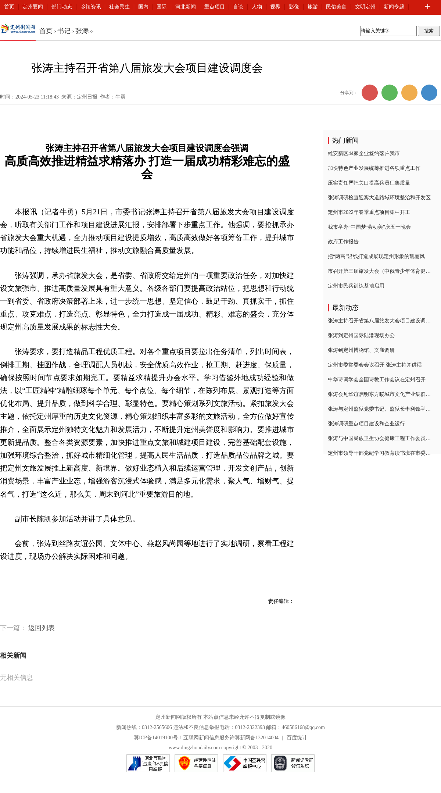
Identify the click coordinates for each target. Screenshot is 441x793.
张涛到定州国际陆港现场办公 (361, 335)
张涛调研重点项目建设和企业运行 (366, 423)
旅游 (313, 7)
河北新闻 (185, 7)
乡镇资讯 (90, 7)
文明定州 (365, 7)
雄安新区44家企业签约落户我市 (364, 153)
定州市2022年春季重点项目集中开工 (369, 212)
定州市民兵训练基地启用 (356, 286)
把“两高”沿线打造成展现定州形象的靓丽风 (376, 256)
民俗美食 (336, 7)
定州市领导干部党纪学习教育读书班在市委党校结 (379, 453)
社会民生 (119, 7)
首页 (9, 7)
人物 (257, 7)
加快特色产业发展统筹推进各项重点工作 (374, 168)
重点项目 (214, 7)
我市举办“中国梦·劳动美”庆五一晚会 (369, 227)
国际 (162, 7)
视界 (275, 7)
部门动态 (61, 7)
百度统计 (297, 737)
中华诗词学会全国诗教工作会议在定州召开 (377, 379)
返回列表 (41, 628)
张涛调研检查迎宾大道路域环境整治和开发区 (379, 197)
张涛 (82, 31)
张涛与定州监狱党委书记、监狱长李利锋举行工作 (379, 409)
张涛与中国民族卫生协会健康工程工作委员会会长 (379, 438)
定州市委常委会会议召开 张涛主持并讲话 (375, 365)
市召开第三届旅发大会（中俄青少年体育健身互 (379, 271)
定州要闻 (32, 7)
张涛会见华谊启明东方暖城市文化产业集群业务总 (379, 394)
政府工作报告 (343, 241)
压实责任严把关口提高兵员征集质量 (369, 183)
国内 (143, 7)
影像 (294, 7)
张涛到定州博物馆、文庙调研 (361, 350)
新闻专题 (394, 7)
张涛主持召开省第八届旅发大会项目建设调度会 (379, 321)
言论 (238, 7)
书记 (64, 31)
